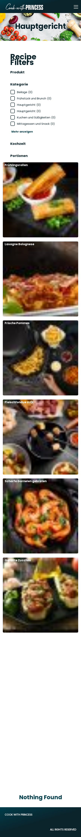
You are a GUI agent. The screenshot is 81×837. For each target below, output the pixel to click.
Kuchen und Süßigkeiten (36, 117)
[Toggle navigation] (76, 6)
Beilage (25, 92)
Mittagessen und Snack (36, 124)
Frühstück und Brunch (34, 98)
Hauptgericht (29, 105)
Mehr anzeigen (22, 131)
